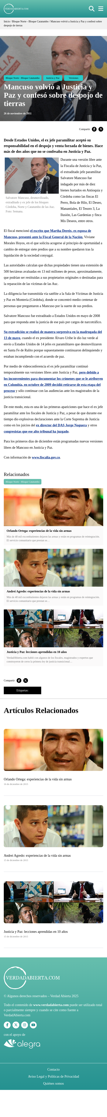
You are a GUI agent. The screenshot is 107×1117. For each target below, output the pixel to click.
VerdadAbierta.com (17, 1015)
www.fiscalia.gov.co (46, 457)
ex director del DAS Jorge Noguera (61, 425)
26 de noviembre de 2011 (18, 113)
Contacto (53, 1069)
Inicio (7, 21)
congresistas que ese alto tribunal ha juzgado (36, 431)
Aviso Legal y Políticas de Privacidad (53, 1076)
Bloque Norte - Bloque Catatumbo (30, 21)
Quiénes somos (53, 1083)
